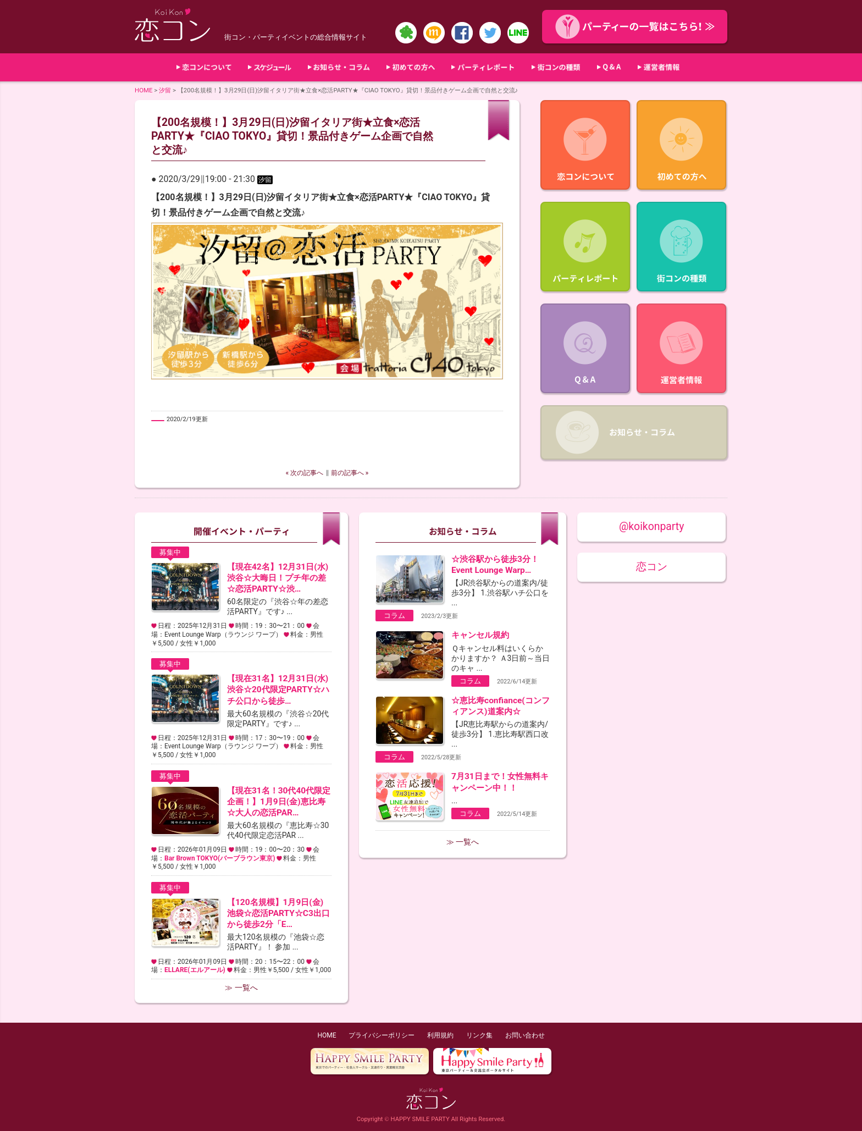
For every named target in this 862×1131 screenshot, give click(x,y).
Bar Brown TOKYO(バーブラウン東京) (219, 858)
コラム (394, 615)
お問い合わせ (525, 1035)
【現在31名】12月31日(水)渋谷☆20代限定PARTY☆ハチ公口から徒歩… (278, 689)
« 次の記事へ (305, 473)
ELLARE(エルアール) (194, 970)
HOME (144, 90)
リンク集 (479, 1035)
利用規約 (440, 1035)
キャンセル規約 (480, 635)
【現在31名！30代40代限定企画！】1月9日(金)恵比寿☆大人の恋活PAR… (278, 802)
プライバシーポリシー (382, 1035)
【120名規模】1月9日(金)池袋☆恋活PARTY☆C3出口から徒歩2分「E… (278, 913)
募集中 (170, 552)
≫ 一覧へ (241, 987)
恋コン (651, 566)
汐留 (165, 90)
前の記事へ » (350, 473)
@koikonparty (651, 526)
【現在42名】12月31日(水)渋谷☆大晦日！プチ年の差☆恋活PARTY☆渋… (277, 578)
